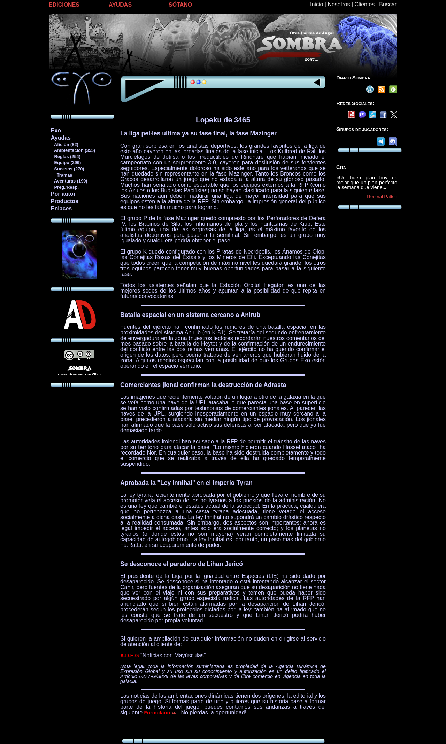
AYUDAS (120, 5)
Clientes (364, 4)
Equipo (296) (66, 162)
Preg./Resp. (65, 187)
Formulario (160, 712)
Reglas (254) (65, 156)
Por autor (63, 194)
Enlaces (61, 208)
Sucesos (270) (67, 168)
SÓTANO (180, 5)
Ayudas (61, 138)
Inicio (316, 4)
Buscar (388, 4)
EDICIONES (64, 5)
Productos (64, 201)
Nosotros (339, 4)
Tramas (61, 175)
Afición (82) (64, 144)
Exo (56, 130)
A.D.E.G (129, 655)
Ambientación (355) (73, 150)
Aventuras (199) (69, 181)
